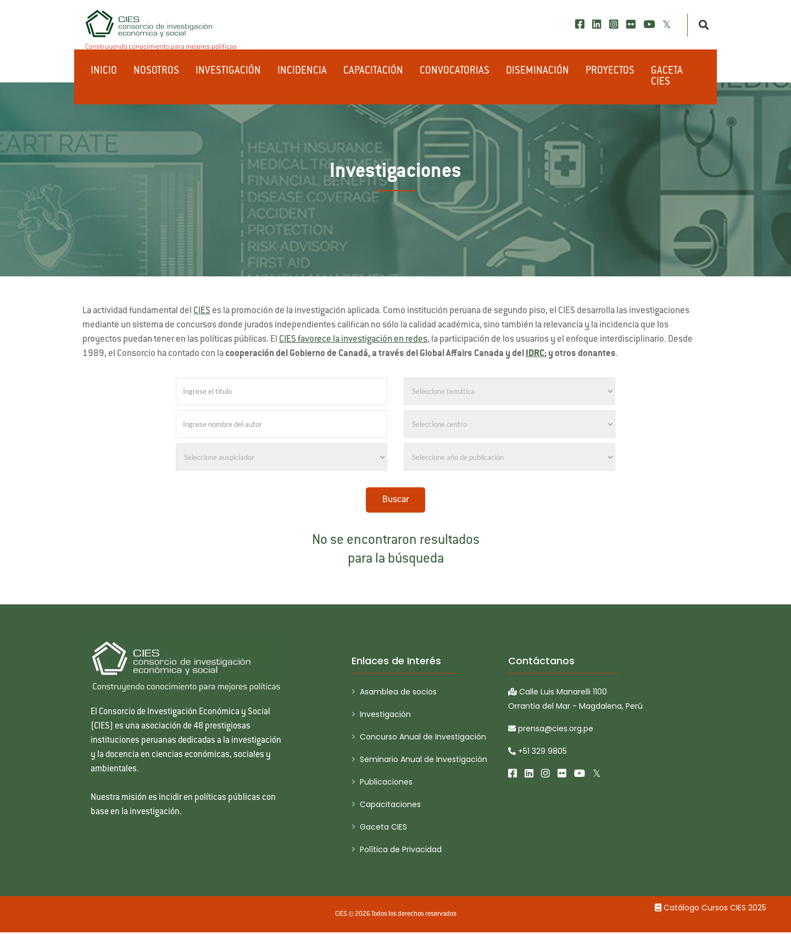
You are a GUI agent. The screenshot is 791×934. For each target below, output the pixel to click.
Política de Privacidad (401, 849)
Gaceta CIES (667, 76)
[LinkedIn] (596, 24)
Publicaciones (386, 781)
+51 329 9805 (537, 751)
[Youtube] (649, 24)
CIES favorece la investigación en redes (353, 339)
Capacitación (373, 71)
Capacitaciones (390, 804)
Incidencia (302, 71)
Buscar (395, 500)
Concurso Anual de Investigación (423, 736)
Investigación (228, 71)
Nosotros (156, 71)
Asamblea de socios (398, 691)
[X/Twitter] (666, 24)
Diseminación (537, 71)
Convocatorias (454, 71)
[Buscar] (700, 25)
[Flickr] (631, 24)
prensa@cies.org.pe (550, 728)
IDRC (535, 353)
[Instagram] (614, 24)
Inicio (104, 71)
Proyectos (610, 71)
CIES (201, 311)
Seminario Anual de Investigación (423, 759)
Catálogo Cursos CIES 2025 (710, 907)
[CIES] (161, 30)
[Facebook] (579, 24)
